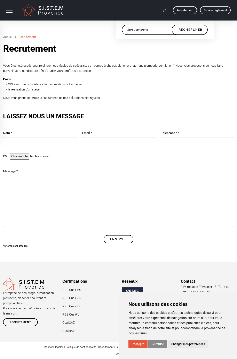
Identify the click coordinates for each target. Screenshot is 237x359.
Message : (11, 171)
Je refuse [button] (158, 344)
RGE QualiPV (70, 314)
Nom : (8, 133)
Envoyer (118, 239)
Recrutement (27, 37)
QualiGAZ (68, 323)
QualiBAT (68, 331)
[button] (165, 10)
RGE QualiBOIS (72, 298)
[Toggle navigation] (9, 10)
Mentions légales (54, 347)
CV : (6, 156)
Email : (88, 133)
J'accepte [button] (138, 344)
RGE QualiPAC (71, 290)
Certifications (74, 281)
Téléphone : (170, 133)
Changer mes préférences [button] (188, 344)
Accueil (8, 37)
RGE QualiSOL (71, 306)
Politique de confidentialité (81, 347)
